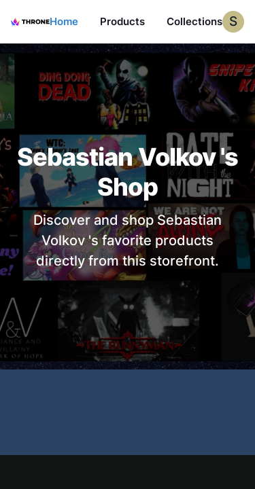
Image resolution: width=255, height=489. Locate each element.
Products (122, 21)
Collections (194, 21)
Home (64, 21)
